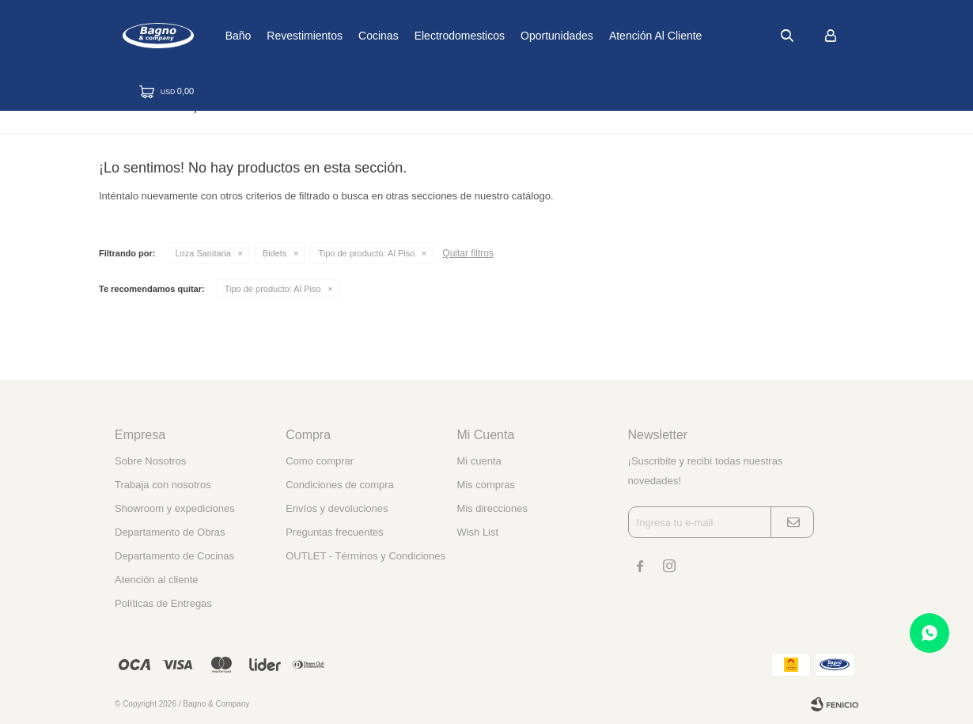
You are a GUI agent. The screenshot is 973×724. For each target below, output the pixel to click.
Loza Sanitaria (203, 253)
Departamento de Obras (170, 532)
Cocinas (428, 35)
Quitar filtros (468, 253)
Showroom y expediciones (175, 508)
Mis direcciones (492, 508)
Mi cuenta (478, 461)
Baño (287, 35)
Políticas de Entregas (163, 603)
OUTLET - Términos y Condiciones (365, 556)
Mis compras (485, 485)
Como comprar (320, 461)
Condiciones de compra (340, 485)
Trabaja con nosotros (163, 485)
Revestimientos (354, 35)
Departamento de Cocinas (174, 556)
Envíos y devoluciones (337, 508)
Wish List (477, 532)
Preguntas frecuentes (335, 532)
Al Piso (366, 253)
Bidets (275, 253)
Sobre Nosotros (150, 461)
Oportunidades (606, 35)
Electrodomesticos (509, 35)
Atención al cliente (705, 35)
